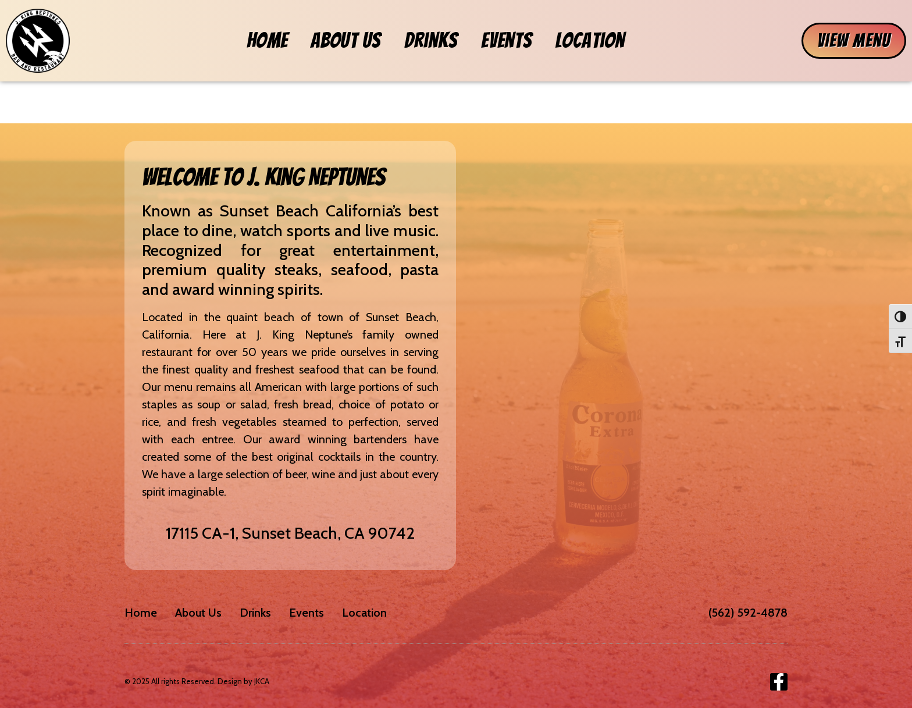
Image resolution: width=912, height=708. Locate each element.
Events (506, 40)
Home (267, 40)
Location (590, 40)
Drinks (431, 40)
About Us (346, 40)
